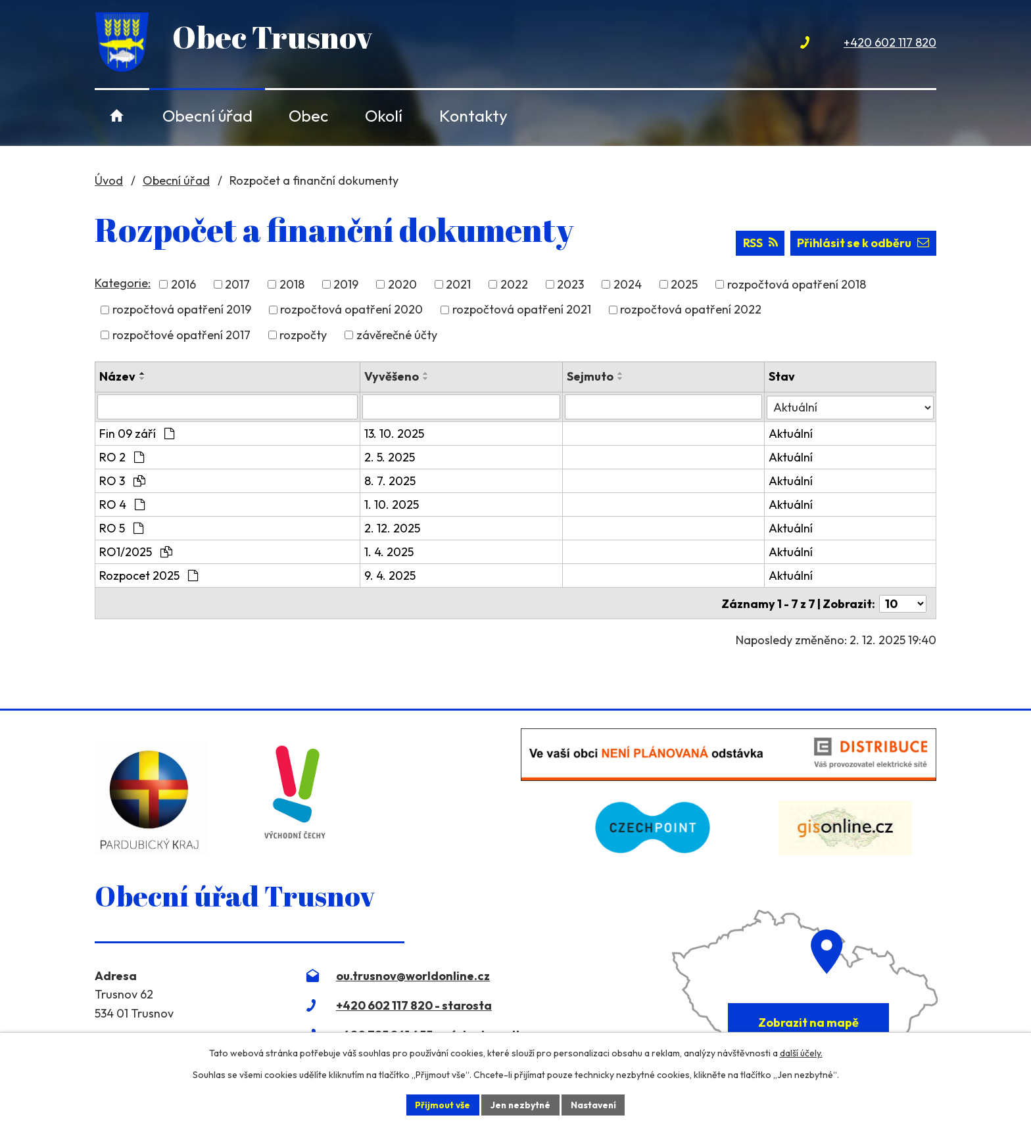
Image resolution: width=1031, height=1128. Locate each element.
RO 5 (121, 529)
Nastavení (594, 1104)
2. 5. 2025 (390, 458)
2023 (570, 286)
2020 (402, 286)
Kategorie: (123, 284)
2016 (183, 286)
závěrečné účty (396, 336)
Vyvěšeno (392, 377)
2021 (458, 286)
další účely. (801, 1053)
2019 (345, 286)
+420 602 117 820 (890, 42)
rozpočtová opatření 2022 (690, 311)
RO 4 (122, 505)
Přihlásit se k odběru (862, 244)
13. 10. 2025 (395, 434)
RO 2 (121, 458)
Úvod (117, 115)
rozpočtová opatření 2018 (796, 286)
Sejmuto (590, 377)
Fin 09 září (136, 434)
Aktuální (791, 434)
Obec (308, 115)
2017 (237, 286)
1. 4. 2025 (389, 553)
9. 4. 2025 (390, 576)
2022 (514, 286)
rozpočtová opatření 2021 (521, 311)
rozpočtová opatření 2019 (181, 311)
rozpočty (303, 336)
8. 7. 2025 (390, 482)
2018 (291, 286)
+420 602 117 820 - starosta (414, 1005)
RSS (759, 244)
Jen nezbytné (520, 1104)
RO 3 (122, 482)
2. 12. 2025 (393, 529)
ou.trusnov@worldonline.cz (413, 975)
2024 (627, 286)
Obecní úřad (207, 115)
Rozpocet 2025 (148, 576)
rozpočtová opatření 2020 (351, 311)
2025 (684, 286)
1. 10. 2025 (392, 505)
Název (117, 377)
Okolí (383, 115)
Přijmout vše (441, 1104)
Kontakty (473, 115)
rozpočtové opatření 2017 (181, 336)
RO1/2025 (135, 553)
